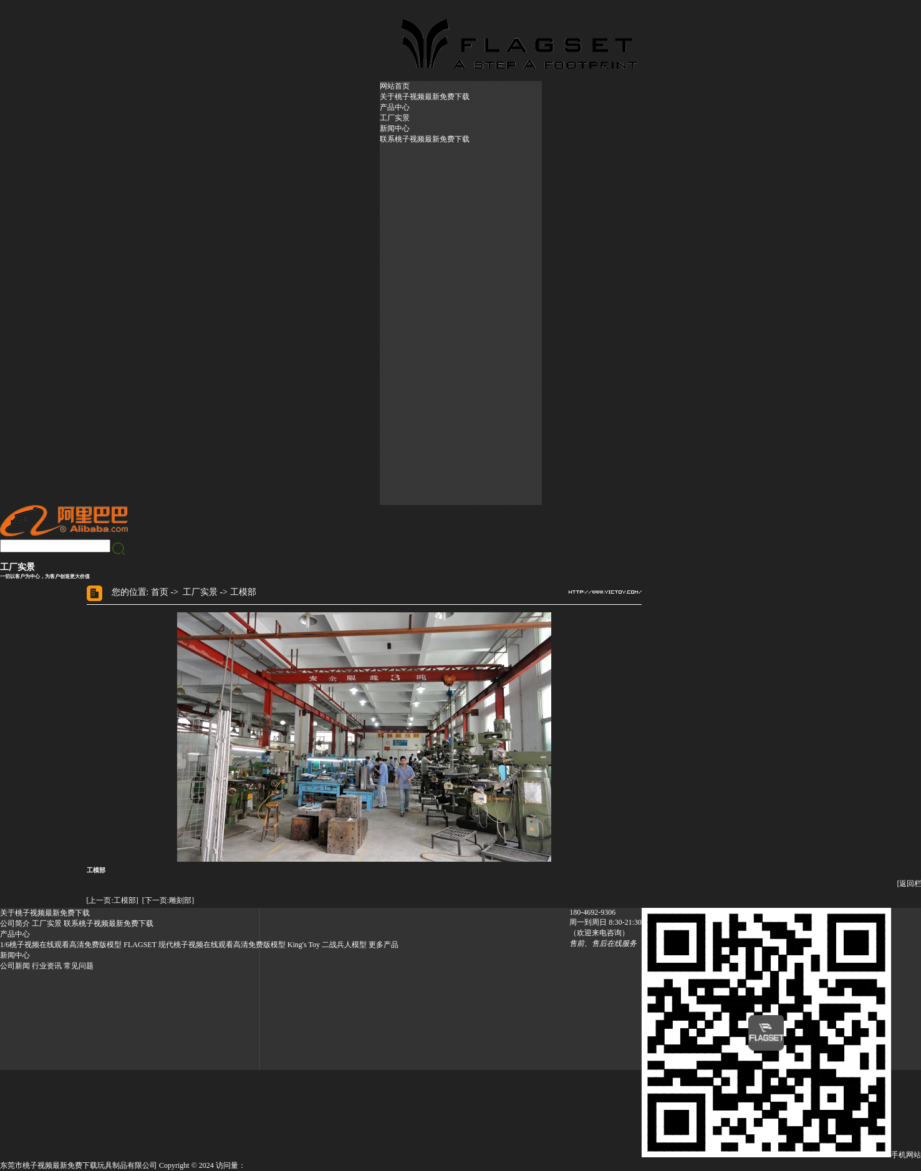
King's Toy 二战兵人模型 (327, 944)
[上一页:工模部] (112, 900)
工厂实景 (395, 117)
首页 (159, 592)
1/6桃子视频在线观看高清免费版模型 (61, 944)
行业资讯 (47, 965)
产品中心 (395, 107)
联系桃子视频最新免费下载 (425, 139)
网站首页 (395, 86)
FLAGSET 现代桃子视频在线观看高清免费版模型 (204, 944)
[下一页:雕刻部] (168, 900)
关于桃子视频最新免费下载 (425, 96)
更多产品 (383, 944)
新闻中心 (395, 128)
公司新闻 (15, 965)
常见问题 (79, 965)
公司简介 (15, 923)
